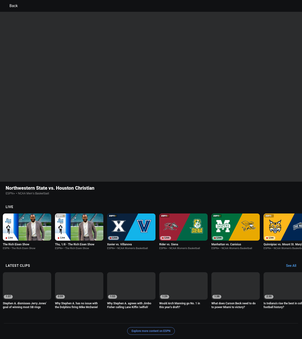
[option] (27, 201)
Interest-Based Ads (174, 316)
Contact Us (272, 316)
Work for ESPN (68, 321)
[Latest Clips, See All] (293, 235)
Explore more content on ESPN (151, 300)
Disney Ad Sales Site (41, 321)
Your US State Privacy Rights (91, 316)
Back (11, 6)
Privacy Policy (58, 316)
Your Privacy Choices (246, 316)
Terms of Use (36, 316)
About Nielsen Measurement (209, 316)
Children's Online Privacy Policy (136, 316)
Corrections (90, 321)
